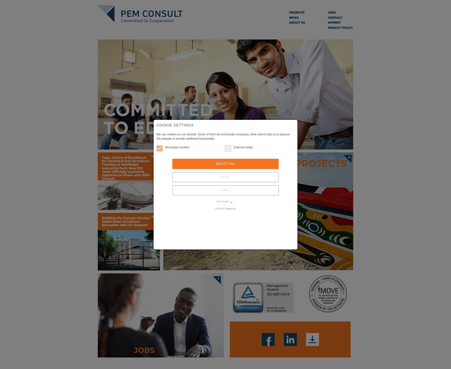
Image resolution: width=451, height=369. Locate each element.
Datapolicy (230, 208)
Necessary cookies (172, 147)
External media (239, 147)
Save (225, 190)
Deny (225, 177)
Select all (226, 163)
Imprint (219, 208)
